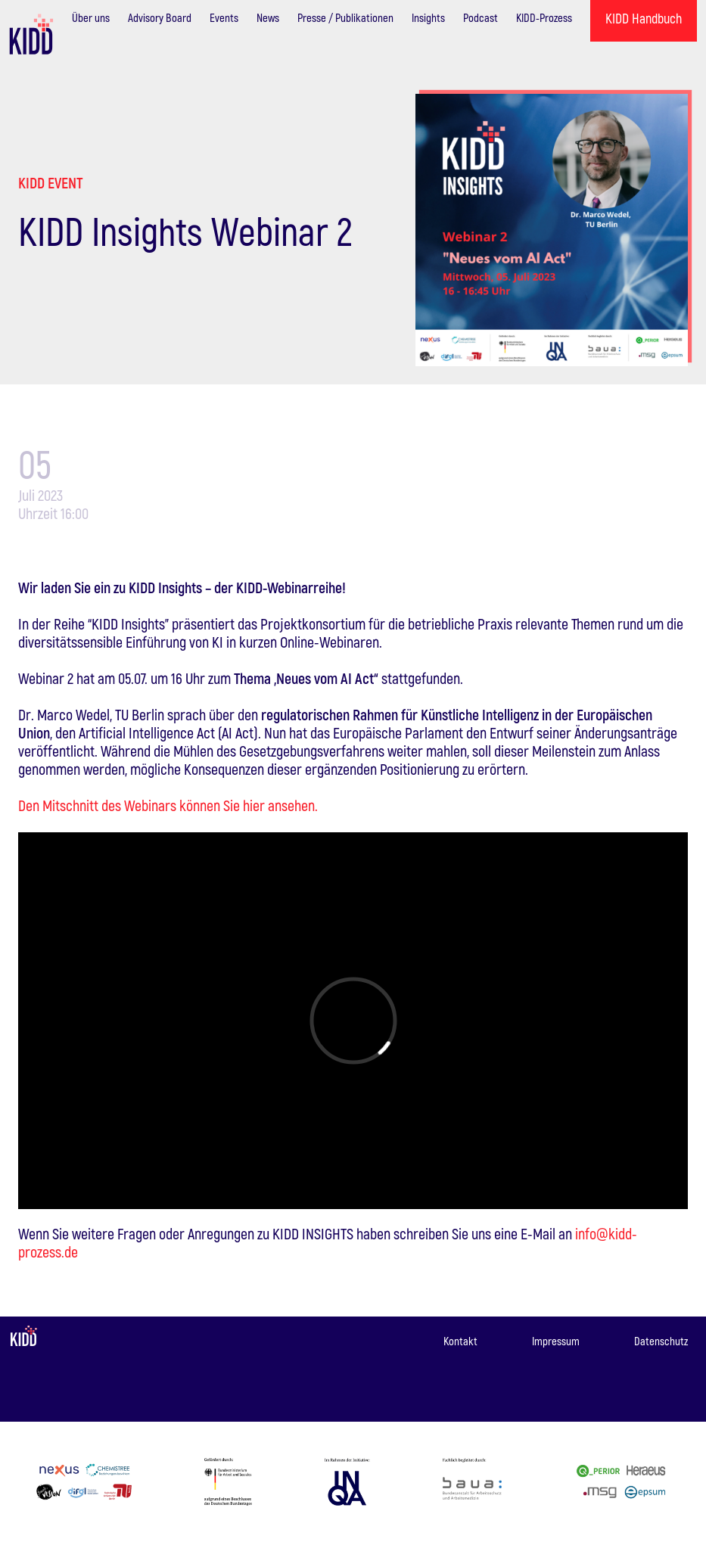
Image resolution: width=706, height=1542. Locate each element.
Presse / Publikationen (345, 17)
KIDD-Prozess (544, 17)
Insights (428, 17)
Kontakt (460, 1341)
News (268, 17)
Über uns (91, 17)
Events (224, 17)
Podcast (480, 17)
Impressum (556, 1341)
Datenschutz (661, 1341)
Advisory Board (159, 17)
